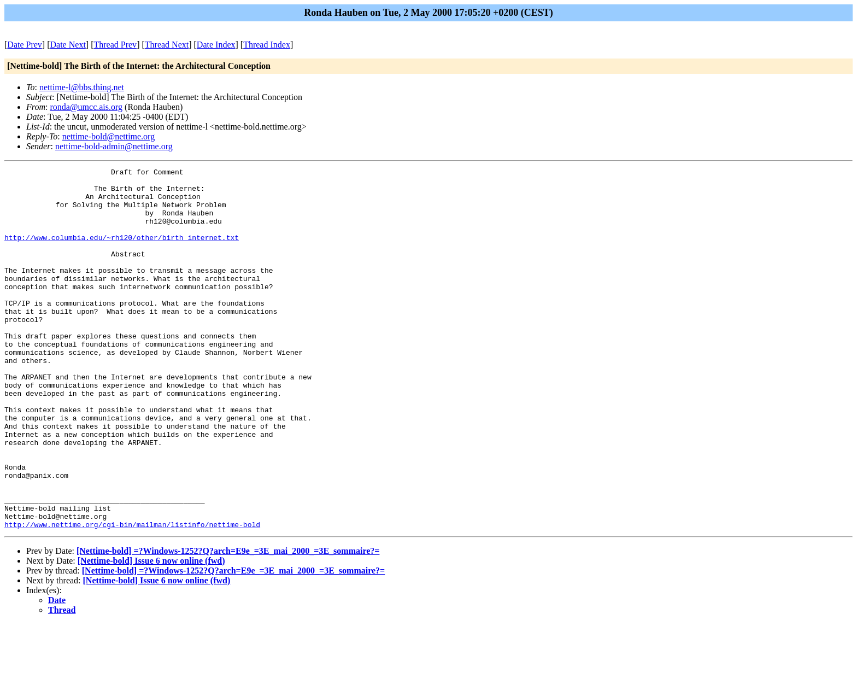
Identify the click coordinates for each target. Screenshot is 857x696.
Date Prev (24, 44)
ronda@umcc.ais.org (86, 107)
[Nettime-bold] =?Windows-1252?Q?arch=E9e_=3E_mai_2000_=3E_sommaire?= (228, 623)
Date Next (68, 44)
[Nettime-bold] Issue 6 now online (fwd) (151, 632)
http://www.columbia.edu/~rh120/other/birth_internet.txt (121, 252)
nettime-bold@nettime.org (108, 136)
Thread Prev (115, 44)
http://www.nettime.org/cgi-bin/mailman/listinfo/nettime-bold (132, 596)
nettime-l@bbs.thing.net (81, 87)
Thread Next (167, 44)
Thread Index (266, 44)
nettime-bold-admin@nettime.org (114, 146)
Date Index (216, 44)
